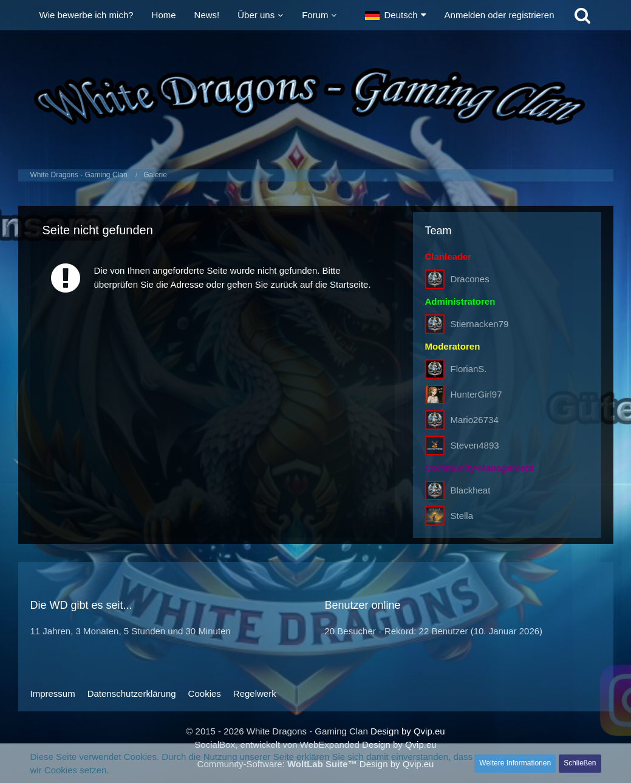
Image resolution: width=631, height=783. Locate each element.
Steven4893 (475, 445)
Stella (462, 515)
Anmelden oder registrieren (499, 15)
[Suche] (582, 15)
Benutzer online (363, 605)
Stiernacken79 (480, 324)
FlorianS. (469, 369)
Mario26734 (475, 420)
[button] (395, 15)
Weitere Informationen (515, 763)
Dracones (470, 279)
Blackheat (471, 490)
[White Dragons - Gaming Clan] (315, 97)
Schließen (580, 763)
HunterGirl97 (476, 394)
